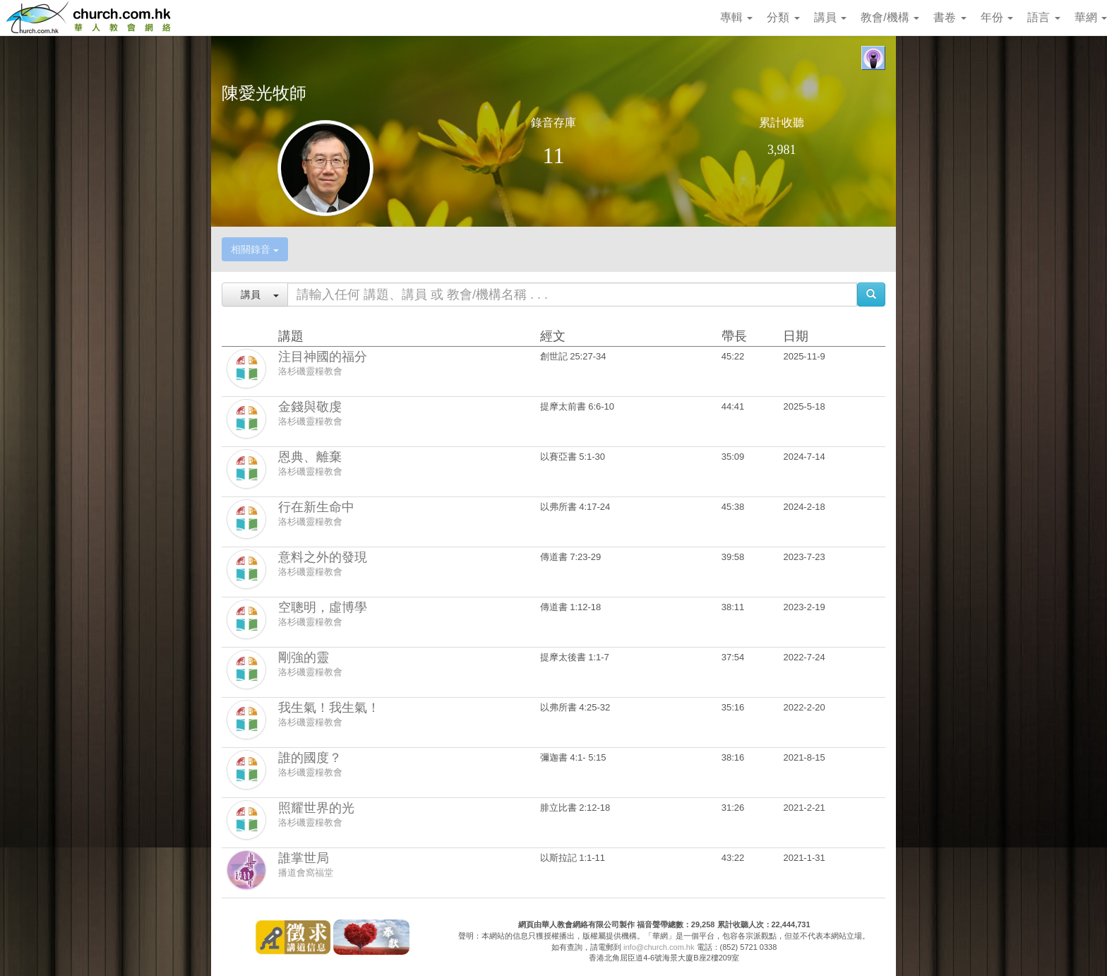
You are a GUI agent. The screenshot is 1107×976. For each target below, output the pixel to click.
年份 (997, 17)
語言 (1043, 17)
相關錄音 (255, 249)
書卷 (949, 17)
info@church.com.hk (658, 947)
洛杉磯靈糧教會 (310, 371)
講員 (830, 17)
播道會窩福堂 (305, 872)
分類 (783, 17)
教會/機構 (890, 17)
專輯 (736, 17)
